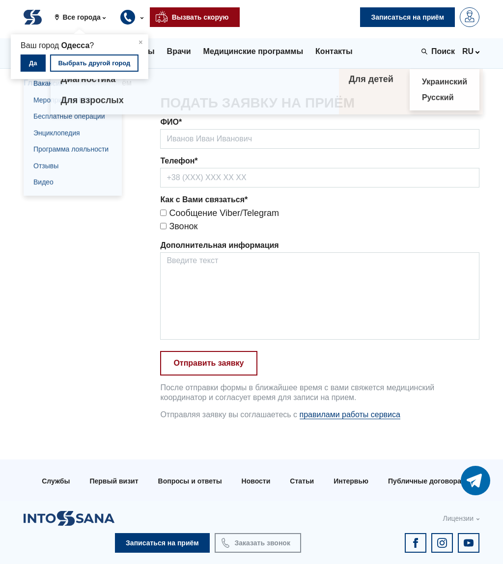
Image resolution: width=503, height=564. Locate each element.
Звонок (178, 226)
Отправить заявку (208, 363)
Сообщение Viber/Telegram (219, 213)
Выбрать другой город (94, 63)
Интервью (351, 481)
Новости (256, 481)
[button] (84, 17)
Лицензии (458, 518)
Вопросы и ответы (190, 481)
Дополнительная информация (219, 245)
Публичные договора (424, 481)
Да (33, 63)
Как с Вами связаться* (204, 199)
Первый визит (113, 481)
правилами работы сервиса (350, 414)
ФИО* (171, 122)
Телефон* (178, 161)
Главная (40, 83)
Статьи (302, 481)
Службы (56, 481)
